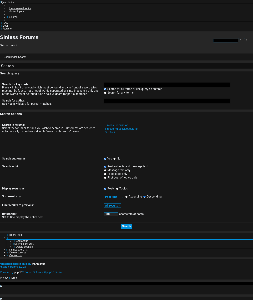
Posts (109, 188)
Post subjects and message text (126, 166)
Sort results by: (11, 196)
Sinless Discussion (177, 125)
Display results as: (13, 188)
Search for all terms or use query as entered (133, 89)
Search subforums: (14, 158)
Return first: (9, 214)
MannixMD (38, 263)
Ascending (133, 196)
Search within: (11, 166)
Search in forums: (13, 124)
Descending (152, 196)
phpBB (18, 272)
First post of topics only (120, 177)
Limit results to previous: (18, 205)
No (116, 158)
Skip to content (8, 45)
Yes (108, 158)
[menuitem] (18, 8)
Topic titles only (115, 173)
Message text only (117, 170)
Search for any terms (119, 92)
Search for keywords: (15, 84)
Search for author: (13, 100)
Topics (122, 188)
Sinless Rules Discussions (177, 129)
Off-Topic (177, 132)
